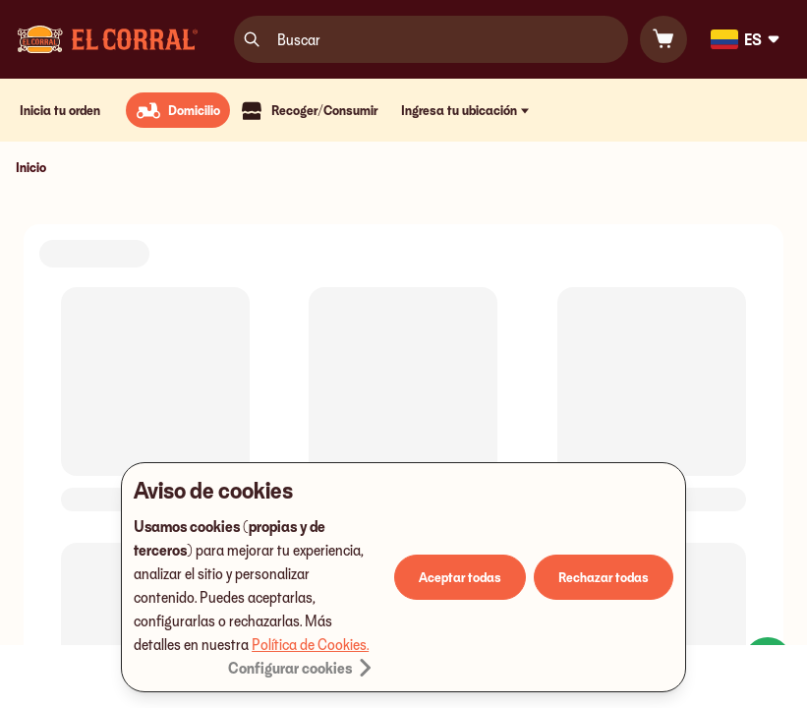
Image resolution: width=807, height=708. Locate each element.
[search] (251, 39)
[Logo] (107, 39)
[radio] (178, 110)
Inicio (31, 166)
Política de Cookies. (310, 644)
